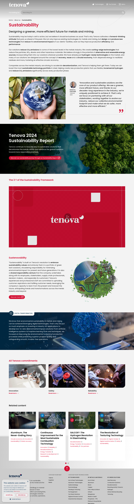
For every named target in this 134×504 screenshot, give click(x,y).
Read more (13, 393)
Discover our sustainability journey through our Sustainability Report (34, 158)
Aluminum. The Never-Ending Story (21, 434)
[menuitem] (111, 4)
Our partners (85, 446)
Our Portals (111, 4)
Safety (118, 441)
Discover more (16, 297)
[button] (66, 463)
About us (17, 20)
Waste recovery (26, 441)
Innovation (27, 439)
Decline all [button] (22, 495)
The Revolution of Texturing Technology (111, 434)
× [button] (27, 481)
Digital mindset (114, 439)
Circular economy (16, 439)
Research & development (48, 454)
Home (11, 20)
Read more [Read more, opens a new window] (17, 491)
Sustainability (15, 441)
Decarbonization (45, 450)
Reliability (52, 447)
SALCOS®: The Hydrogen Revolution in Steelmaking (81, 435)
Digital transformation (107, 441)
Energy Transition (46, 452)
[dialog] (16, 491)
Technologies (98, 4)
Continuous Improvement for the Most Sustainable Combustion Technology (51, 438)
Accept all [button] (9, 495)
